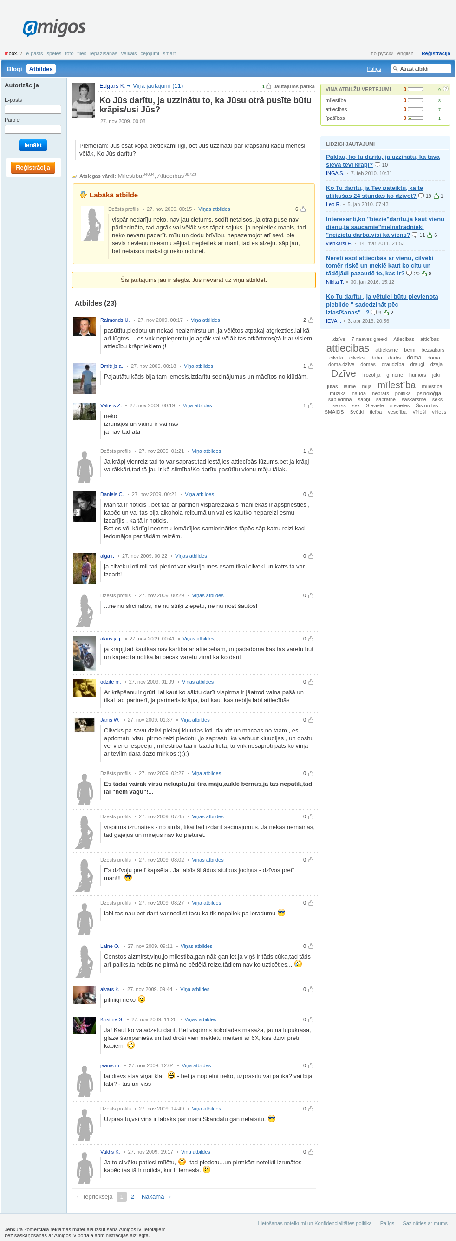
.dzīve (338, 339)
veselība (397, 412)
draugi (417, 364)
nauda (359, 393)
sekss (338, 405)
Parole (12, 120)
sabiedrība (340, 399)
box (13, 53)
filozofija (371, 375)
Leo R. (333, 204)
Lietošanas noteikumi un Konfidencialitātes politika (314, 1223)
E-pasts (34, 53)
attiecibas (336, 109)
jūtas (332, 386)
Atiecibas (403, 339)
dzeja (436, 364)
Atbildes (41, 68)
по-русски (382, 53)
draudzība (393, 364)
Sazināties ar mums (425, 1223)
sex (356, 405)
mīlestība (336, 100)
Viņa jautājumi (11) (158, 85)
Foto (69, 53)
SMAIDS (334, 412)
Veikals (129, 53)
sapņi (364, 399)
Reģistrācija (436, 53)
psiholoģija (429, 393)
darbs (394, 357)
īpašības (335, 118)
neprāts (380, 393)
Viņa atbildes (205, 320)
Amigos (54, 28)
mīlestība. (432, 386)
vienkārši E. (339, 243)
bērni (409, 350)
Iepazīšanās (103, 53)
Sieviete (375, 405)
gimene (394, 375)
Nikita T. (335, 282)
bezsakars (433, 350)
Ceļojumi (149, 53)
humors (417, 375)
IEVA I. (333, 321)
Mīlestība (130, 175)
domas (368, 364)
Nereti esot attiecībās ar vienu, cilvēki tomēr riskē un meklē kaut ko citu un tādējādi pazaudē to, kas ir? (379, 266)
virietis (439, 412)
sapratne (386, 399)
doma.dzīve (341, 364)
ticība (376, 412)
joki (436, 375)
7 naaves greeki (370, 339)
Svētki (357, 412)
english (405, 53)
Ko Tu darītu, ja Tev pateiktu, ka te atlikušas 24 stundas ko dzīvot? (374, 191)
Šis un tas (427, 405)
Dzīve (343, 373)
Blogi (14, 68)
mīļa (366, 386)
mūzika (337, 393)
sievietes (400, 405)
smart (169, 53)
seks (437, 399)
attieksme (386, 350)
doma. (434, 357)
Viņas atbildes (214, 209)
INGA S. (335, 173)
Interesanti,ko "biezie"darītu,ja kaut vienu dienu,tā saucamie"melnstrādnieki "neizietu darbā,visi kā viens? (385, 227)
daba (376, 357)
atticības (429, 339)
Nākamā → (157, 1196)
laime (350, 386)
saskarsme (414, 399)
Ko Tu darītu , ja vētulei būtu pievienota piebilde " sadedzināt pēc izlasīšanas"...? (382, 304)
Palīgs (374, 69)
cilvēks (357, 357)
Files (82, 53)
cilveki (336, 357)
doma (414, 357)
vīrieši (419, 412)
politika (403, 393)
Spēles (53, 53)
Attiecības (170, 175)
